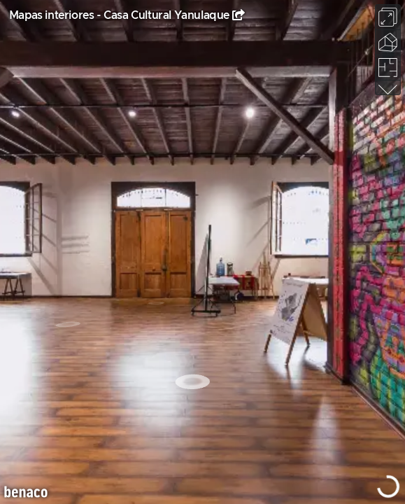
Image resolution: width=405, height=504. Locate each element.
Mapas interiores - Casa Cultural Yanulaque (119, 15)
